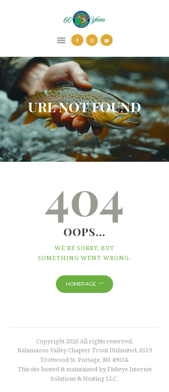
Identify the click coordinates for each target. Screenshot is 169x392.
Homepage (81, 284)
